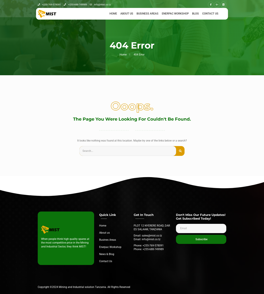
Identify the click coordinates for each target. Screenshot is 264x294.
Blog (195, 13)
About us (126, 13)
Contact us (210, 13)
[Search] (180, 151)
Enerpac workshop (175, 13)
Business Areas (147, 13)
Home (113, 13)
